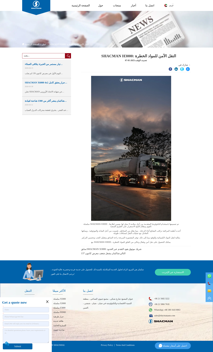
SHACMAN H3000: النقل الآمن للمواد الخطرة (69, 44)
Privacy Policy (107, 345)
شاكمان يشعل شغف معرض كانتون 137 (100, 253)
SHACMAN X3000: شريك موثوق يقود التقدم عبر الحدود (114, 249)
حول (100, 5)
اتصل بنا (149, 5)
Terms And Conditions (125, 345)
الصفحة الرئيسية (81, 5)
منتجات (117, 5)
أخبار (133, 5)
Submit (17, 346)
